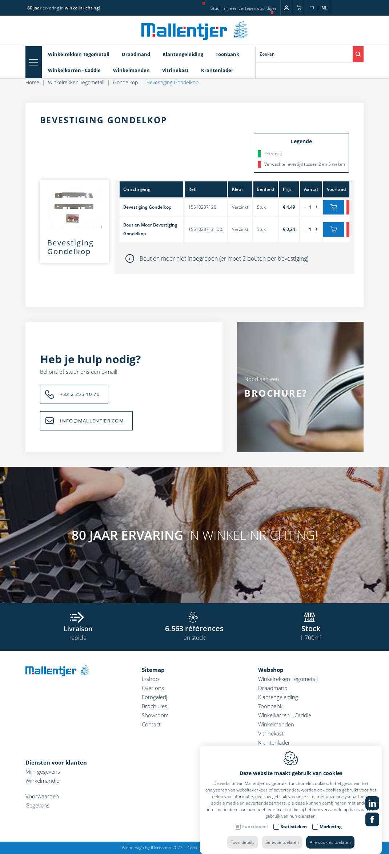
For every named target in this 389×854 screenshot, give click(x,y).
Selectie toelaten (282, 835)
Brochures (154, 706)
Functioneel (255, 819)
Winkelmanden (131, 70)
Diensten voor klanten (56, 762)
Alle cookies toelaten (330, 835)
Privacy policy (232, 848)
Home (32, 82)
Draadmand (136, 54)
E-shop (150, 678)
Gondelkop (125, 82)
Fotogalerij (154, 697)
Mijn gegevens (42, 771)
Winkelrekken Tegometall (78, 54)
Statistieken (294, 819)
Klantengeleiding (183, 54)
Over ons (153, 687)
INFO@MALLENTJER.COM (92, 420)
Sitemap (153, 669)
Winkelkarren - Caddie (74, 70)
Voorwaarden (42, 796)
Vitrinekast (175, 70)
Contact (151, 724)
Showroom (155, 715)
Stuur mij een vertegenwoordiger (243, 8)
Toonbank (227, 54)
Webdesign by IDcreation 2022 (152, 848)
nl (324, 8)
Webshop (271, 669)
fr (311, 8)
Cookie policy (201, 848)
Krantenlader (217, 70)
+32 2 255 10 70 (80, 394)
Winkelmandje (42, 780)
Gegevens (37, 805)
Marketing (331, 819)
